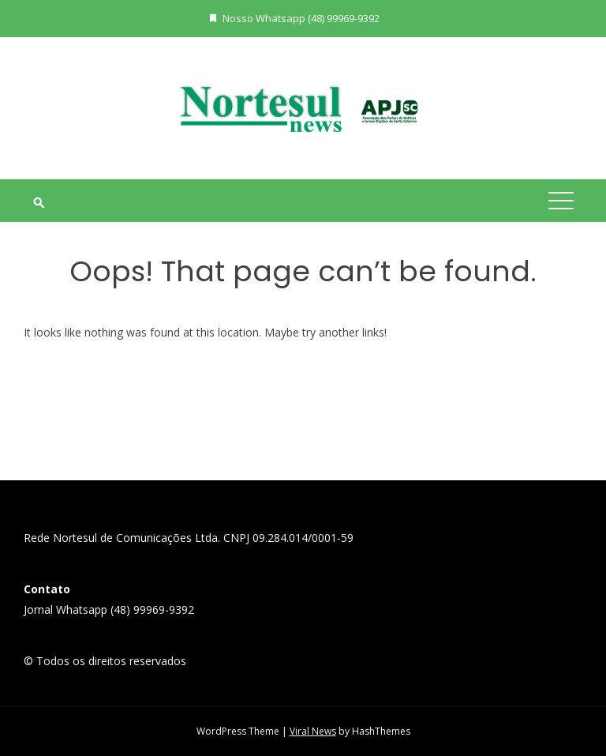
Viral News (313, 731)
